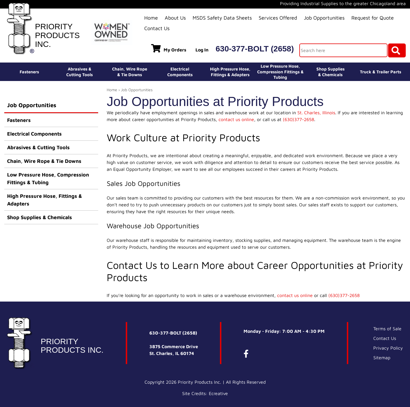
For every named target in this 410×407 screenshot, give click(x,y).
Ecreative (218, 393)
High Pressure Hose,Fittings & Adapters (230, 72)
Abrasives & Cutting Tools (38, 147)
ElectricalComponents (180, 72)
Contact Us (157, 28)
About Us (175, 18)
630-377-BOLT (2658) (255, 48)
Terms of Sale (387, 328)
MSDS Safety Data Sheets (222, 18)
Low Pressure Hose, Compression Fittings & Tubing (280, 72)
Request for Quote (372, 18)
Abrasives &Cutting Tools (79, 72)
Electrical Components (34, 134)
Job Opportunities (324, 18)
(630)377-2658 (298, 119)
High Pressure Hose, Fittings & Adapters (44, 200)
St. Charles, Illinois (316, 112)
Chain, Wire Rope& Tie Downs (129, 72)
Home (151, 18)
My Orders (168, 48)
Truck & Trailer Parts (380, 71)
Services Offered (278, 18)
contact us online (236, 119)
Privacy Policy (388, 347)
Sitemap (381, 357)
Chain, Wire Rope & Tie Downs (44, 161)
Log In (202, 49)
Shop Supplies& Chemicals (330, 72)
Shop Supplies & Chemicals (39, 217)
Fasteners (29, 71)
